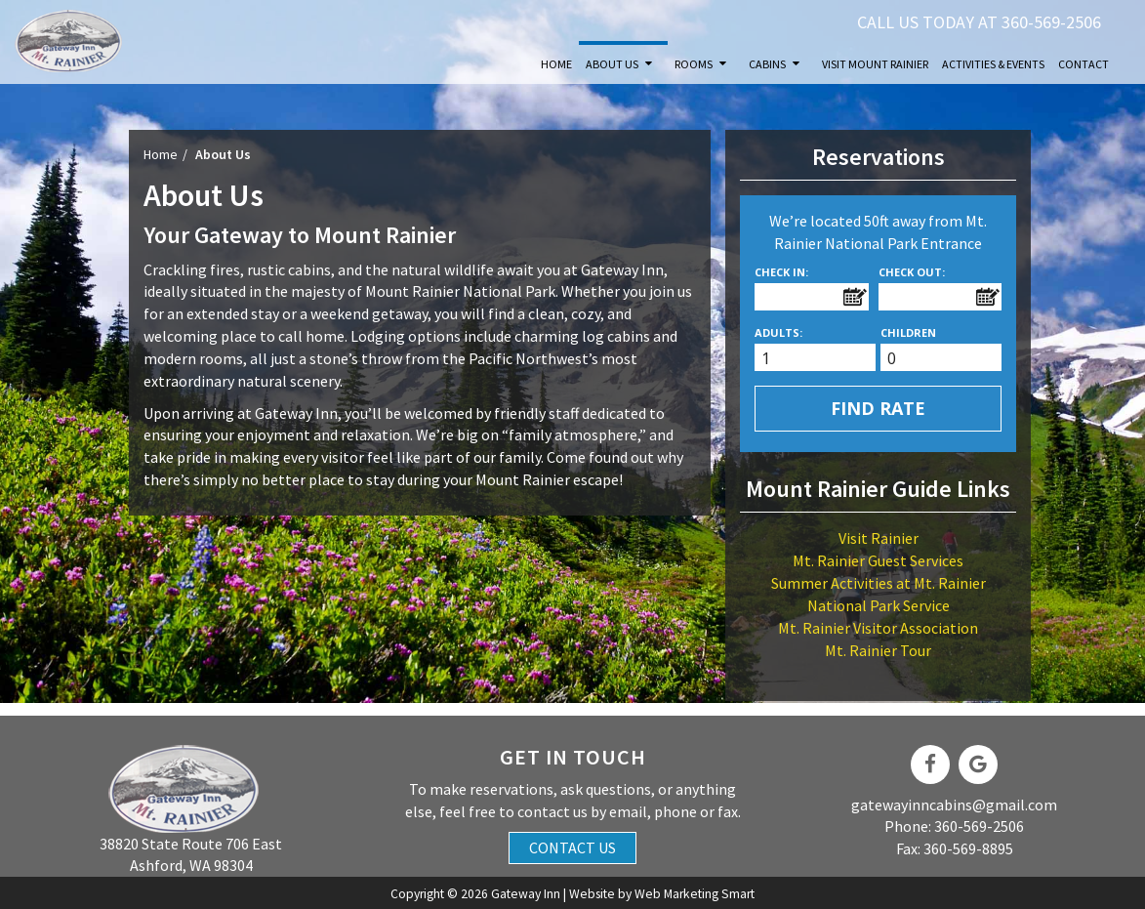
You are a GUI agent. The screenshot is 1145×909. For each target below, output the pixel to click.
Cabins (767, 64)
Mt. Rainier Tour (878, 650)
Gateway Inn (525, 894)
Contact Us (572, 847)
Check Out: (912, 272)
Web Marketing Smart (694, 894)
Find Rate (878, 408)
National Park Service (878, 605)
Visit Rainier (878, 538)
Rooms (694, 64)
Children (908, 332)
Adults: (778, 332)
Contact (1083, 64)
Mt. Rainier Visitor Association (878, 628)
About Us (612, 64)
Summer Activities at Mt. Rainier (878, 583)
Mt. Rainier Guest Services (878, 560)
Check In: (781, 272)
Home (556, 64)
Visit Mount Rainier (875, 64)
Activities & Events (993, 64)
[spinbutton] (821, 359)
